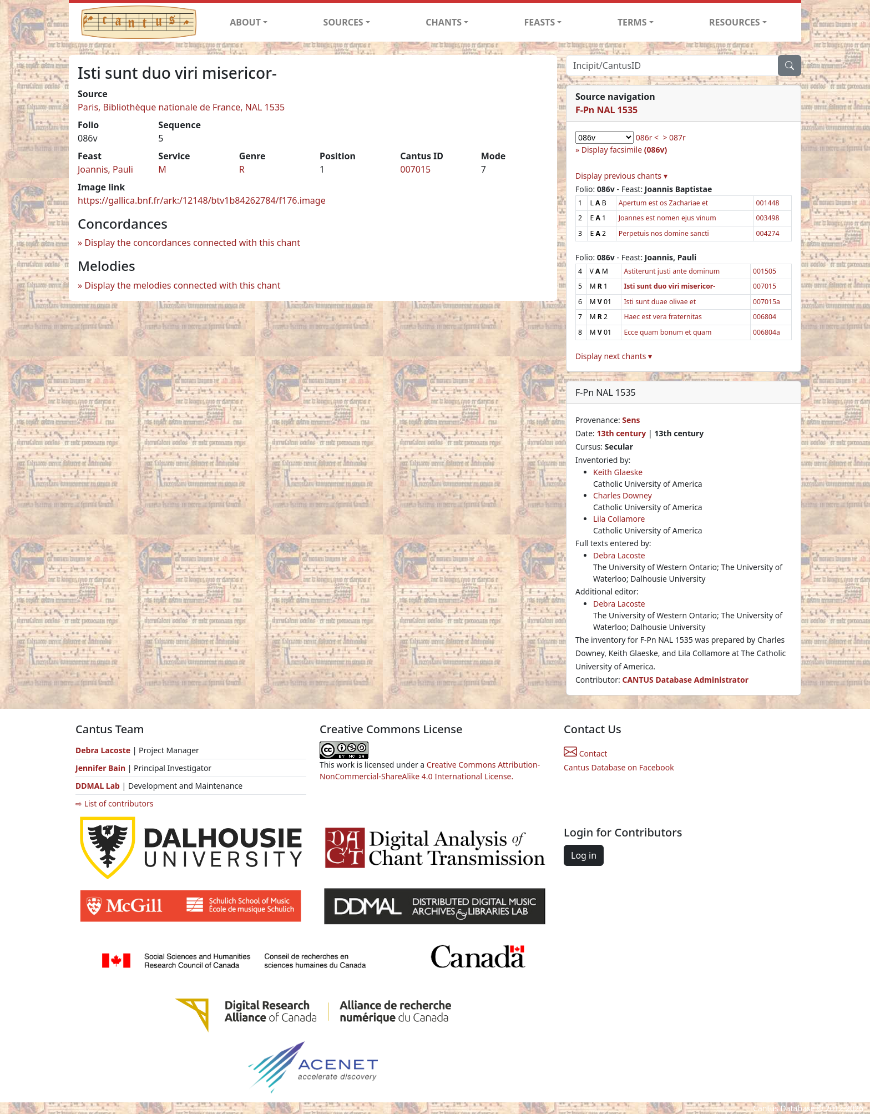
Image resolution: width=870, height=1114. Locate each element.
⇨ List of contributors (114, 803)
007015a (766, 301)
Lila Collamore (619, 518)
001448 (768, 203)
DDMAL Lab (97, 785)
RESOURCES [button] (734, 22)
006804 (764, 316)
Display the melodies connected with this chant (182, 285)
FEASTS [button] (539, 22)
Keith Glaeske (618, 472)
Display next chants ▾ (613, 356)
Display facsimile (624, 149)
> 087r (673, 137)
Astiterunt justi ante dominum (672, 271)
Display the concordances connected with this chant (192, 242)
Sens (631, 420)
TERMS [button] (632, 22)
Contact (585, 753)
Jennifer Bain (101, 768)
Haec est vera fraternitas (663, 316)
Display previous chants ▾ (621, 175)
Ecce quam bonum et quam (667, 332)
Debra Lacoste (619, 555)
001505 (764, 271)
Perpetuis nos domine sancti (664, 233)
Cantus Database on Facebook (619, 767)
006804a (766, 332)
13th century (621, 433)
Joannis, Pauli (105, 169)
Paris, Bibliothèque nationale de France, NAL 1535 (181, 107)
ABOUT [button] (245, 22)
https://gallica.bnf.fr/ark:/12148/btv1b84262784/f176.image (202, 200)
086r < (647, 137)
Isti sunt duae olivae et (660, 301)
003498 (768, 218)
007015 (415, 169)
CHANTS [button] (444, 22)
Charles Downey (622, 495)
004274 (768, 233)
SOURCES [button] (343, 22)
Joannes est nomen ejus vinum (667, 218)
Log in (583, 855)
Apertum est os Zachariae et (664, 203)
